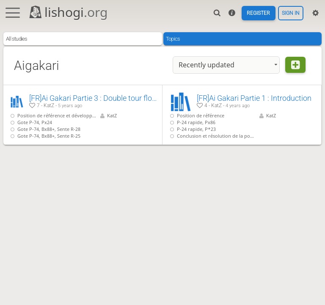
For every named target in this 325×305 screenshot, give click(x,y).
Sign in (290, 13)
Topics (173, 39)
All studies (16, 39)
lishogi (67, 12)
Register (255, 13)
